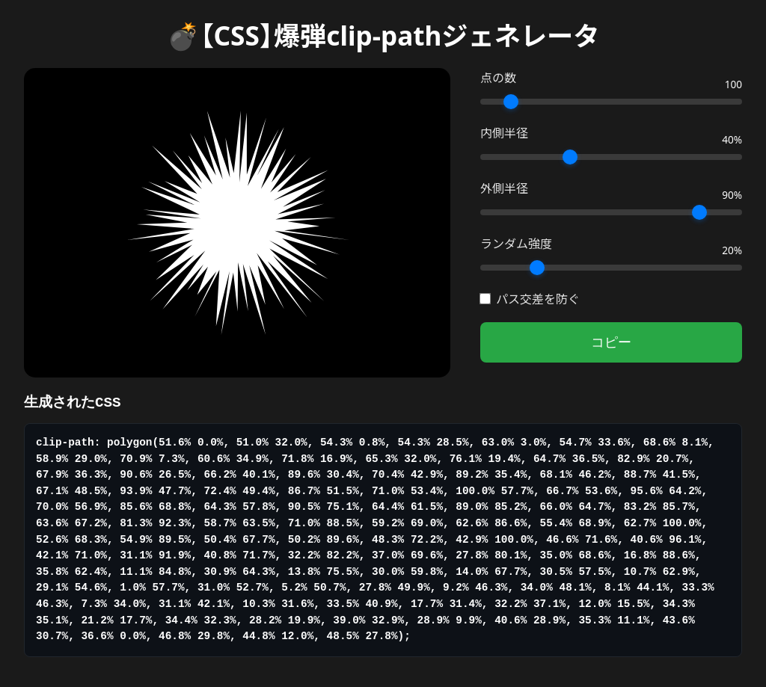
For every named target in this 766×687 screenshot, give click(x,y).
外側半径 (504, 188)
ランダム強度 (516, 243)
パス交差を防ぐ (530, 299)
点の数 (498, 78)
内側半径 (504, 133)
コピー (611, 342)
